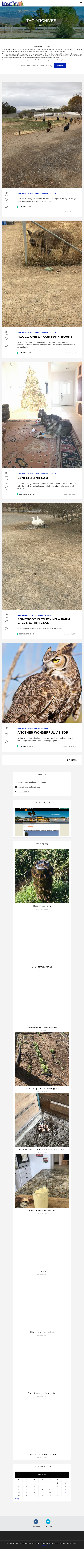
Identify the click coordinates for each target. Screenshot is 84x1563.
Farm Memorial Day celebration (42, 1040)
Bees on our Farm (42, 918)
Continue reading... (27, 207)
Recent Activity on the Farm (45, 194)
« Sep (17, 1511)
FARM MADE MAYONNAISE (42, 1222)
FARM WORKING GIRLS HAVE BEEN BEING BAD (42, 1162)
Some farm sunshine (42, 979)
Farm (19, 194)
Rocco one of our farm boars (43, 339)
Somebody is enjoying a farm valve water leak (43, 627)
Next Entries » (72, 772)
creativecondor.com (42, 1558)
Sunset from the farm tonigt (42, 1405)
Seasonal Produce (41, 736)
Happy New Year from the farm (42, 1466)
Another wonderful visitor (40, 742)
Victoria (42, 1283)
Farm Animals (27, 194)
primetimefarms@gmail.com (29, 799)
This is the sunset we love (42, 1344)
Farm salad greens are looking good (42, 1101)
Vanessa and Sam (36, 483)
